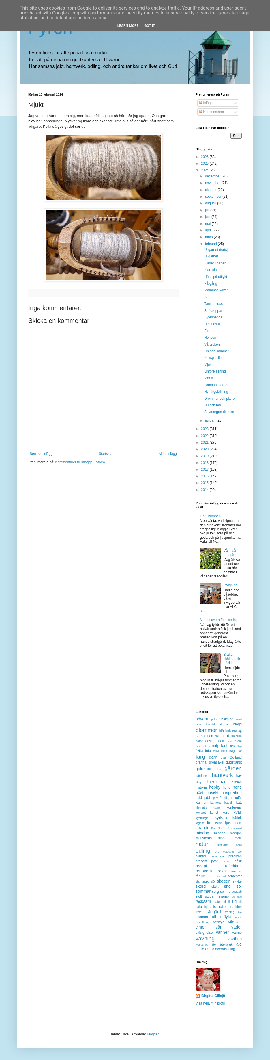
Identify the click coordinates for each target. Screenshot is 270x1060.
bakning (227, 719)
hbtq (198, 782)
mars (209, 237)
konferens (234, 807)
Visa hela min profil (210, 1003)
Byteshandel (213, 317)
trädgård (213, 911)
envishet (201, 746)
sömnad (237, 896)
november (213, 183)
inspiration (232, 792)
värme (237, 933)
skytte (237, 881)
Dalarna (236, 736)
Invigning (230, 585)
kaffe (238, 798)
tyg (240, 912)
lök (213, 828)
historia (201, 787)
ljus (228, 822)
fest (224, 745)
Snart (208, 297)
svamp (224, 896)
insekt (213, 792)
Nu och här (212, 405)
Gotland (236, 757)
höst (199, 792)
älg (239, 944)
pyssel (226, 861)
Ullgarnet (211, 256)
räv (207, 876)
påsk (238, 861)
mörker (223, 838)
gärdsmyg (202, 775)
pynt (214, 861)
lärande (202, 827)
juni (208, 217)
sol (239, 886)
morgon (236, 833)
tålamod (202, 917)
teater (217, 901)
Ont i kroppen (210, 516)
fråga (233, 751)
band (238, 719)
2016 (205, 476)
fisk (232, 746)
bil (220, 724)
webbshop (202, 944)
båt (197, 736)
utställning (203, 922)
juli (207, 210)
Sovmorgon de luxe (219, 412)
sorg (215, 891)
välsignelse (204, 933)
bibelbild (210, 724)
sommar (203, 891)
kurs (226, 813)
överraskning (225, 949)
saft (218, 876)
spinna (225, 891)
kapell (228, 802)
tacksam (203, 901)
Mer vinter (212, 378)
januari (210, 420)
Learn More (128, 26)
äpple (200, 949)
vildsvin (235, 922)
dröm (238, 741)
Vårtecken (212, 344)
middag (202, 833)
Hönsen (210, 338)
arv (218, 719)
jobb (207, 797)
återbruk (226, 944)
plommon (217, 856)
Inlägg (206, 103)
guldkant (203, 768)
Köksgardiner (214, 358)
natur (202, 844)
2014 (205, 490)
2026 (205, 157)
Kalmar (201, 802)
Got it (149, 26)
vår (219, 927)
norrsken (222, 844)
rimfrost (236, 871)
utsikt (238, 917)
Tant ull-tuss (213, 304)
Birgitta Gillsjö (213, 996)
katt (239, 802)
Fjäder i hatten (215, 263)
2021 (205, 442)
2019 (205, 456)
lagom (200, 823)
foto (208, 751)
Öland (209, 949)
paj (240, 851)
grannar (201, 762)
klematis (201, 807)
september (213, 196)
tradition (235, 907)
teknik (226, 901)
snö (227, 886)
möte (238, 838)
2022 (205, 436)
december (213, 176)
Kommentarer (211, 112)
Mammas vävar (216, 290)
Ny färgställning (216, 392)
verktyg (218, 922)
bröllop (237, 731)
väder (236, 927)
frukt (224, 751)
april (209, 230)
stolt (199, 896)
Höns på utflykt (215, 277)
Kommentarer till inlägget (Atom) (80, 462)
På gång (210, 283)
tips (207, 906)
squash (237, 891)
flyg (239, 746)
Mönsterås (204, 838)
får (240, 751)
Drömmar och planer (220, 398)
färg (200, 757)
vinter (201, 927)
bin (227, 724)
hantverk (222, 775)
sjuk (205, 881)
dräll (229, 741)
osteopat (228, 851)
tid (234, 901)
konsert (201, 812)
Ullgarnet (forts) (216, 250)
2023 (205, 429)
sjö (213, 881)
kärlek (237, 818)
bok (228, 731)
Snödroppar (213, 311)
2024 (205, 170)
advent (202, 719)
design (210, 741)
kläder (217, 807)
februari (211, 244)
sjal (198, 881)
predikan (235, 856)
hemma (216, 782)
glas (223, 757)
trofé (199, 912)
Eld (206, 331)
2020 (205, 449)
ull (214, 916)
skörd (201, 886)
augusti (211, 203)
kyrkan (221, 817)
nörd (239, 844)
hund (226, 787)
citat (225, 735)
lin (209, 822)
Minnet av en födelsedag (219, 620)
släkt (215, 887)
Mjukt (208, 365)
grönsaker (216, 762)
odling (203, 851)
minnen (219, 833)
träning (230, 912)
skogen (223, 881)
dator (199, 741)
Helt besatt (212, 324)
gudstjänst (234, 762)
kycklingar (202, 818)
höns (237, 787)
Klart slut (211, 270)
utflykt (225, 916)
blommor (206, 730)
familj (213, 745)
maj (208, 224)
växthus (234, 939)
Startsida (105, 454)
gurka (218, 769)
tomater (220, 906)
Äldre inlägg (168, 454)
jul (230, 797)
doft (221, 741)
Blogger (153, 1034)
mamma (223, 828)
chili (217, 736)
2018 (205, 463)
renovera (204, 871)
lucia (238, 823)
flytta (199, 751)
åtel (213, 944)
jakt (199, 797)
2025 (205, 164)
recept (201, 865)
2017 (205, 470)
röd (213, 876)
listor (218, 823)
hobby (214, 787)
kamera (215, 802)
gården (233, 768)
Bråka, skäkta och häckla (232, 659)
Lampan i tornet (216, 385)
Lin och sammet (216, 351)
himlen (237, 782)
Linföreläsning (215, 371)
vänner (222, 932)
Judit (223, 798)
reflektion (233, 865)
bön (210, 736)
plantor (201, 856)
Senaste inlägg (41, 454)
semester (235, 876)
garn (213, 757)
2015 (205, 483)
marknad (236, 828)
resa (221, 871)
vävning (205, 938)
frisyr (216, 751)
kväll (237, 812)
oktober (211, 190)
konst (214, 813)
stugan (210, 896)
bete (198, 724)
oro (217, 851)
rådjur (200, 876)
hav (239, 776)
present (201, 861)
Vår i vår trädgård (230, 552)
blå (221, 731)
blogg (237, 724)
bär (203, 736)
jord (215, 798)
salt (224, 876)
